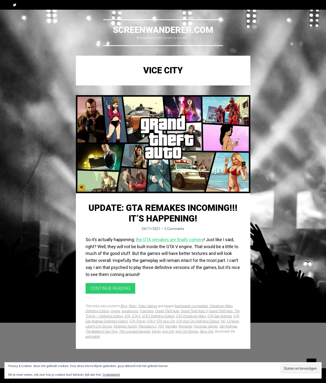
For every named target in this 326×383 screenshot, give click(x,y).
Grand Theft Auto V (194, 311)
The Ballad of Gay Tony (102, 331)
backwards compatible (191, 306)
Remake (171, 326)
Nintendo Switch (125, 326)
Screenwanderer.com (163, 30)
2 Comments (174, 229)
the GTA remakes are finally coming (170, 239)
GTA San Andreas (219, 316)
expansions (130, 311)
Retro (133, 306)
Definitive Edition (97, 311)
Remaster (185, 326)
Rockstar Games (206, 326)
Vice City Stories (186, 331)
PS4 (161, 326)
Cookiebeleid (111, 374)
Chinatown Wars (221, 306)
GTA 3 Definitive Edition (158, 316)
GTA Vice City (165, 321)
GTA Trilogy (137, 321)
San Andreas (228, 326)
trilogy (156, 331)
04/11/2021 (151, 229)
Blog (124, 306)
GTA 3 (136, 316)
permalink (93, 336)
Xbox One (207, 331)
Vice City (168, 331)
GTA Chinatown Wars (191, 316)
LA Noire (233, 321)
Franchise (147, 311)
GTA (127, 316)
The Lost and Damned (134, 331)
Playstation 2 (147, 326)
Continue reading (110, 288)
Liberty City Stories (99, 326)
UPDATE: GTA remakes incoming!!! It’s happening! (163, 213)
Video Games (147, 306)
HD (223, 321)
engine (115, 311)
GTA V (151, 321)
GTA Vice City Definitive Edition (197, 321)
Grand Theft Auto (167, 311)
